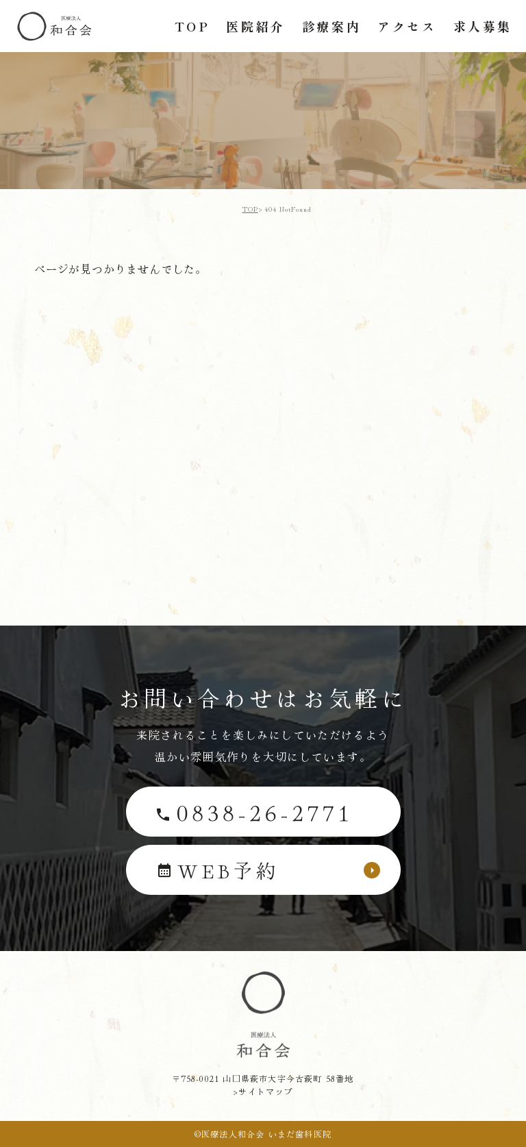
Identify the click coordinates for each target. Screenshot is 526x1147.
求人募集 (482, 26)
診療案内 (331, 26)
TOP (192, 26)
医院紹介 (255, 26)
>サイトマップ (262, 1091)
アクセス (406, 26)
